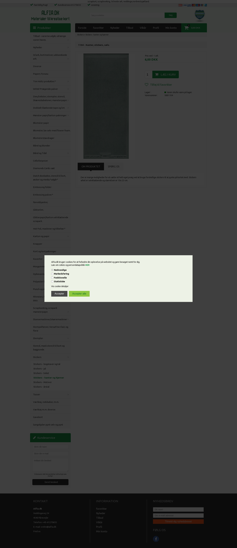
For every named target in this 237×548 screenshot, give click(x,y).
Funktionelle (60, 277)
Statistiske (59, 281)
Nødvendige (60, 270)
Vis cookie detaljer (59, 286)
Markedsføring (61, 274)
